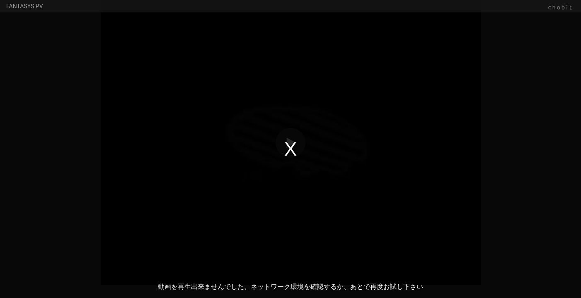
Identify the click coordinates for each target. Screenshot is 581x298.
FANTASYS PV (24, 6)
